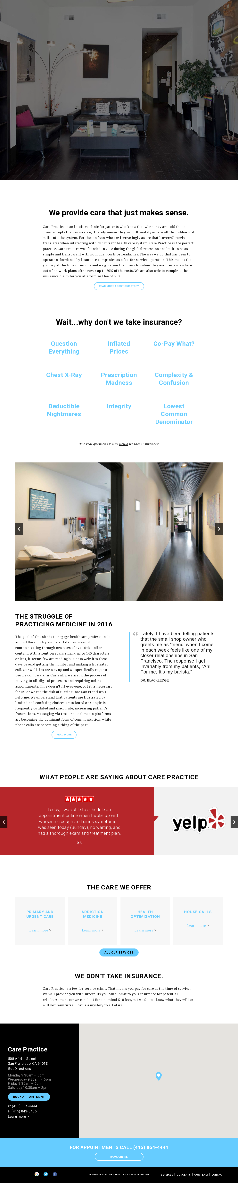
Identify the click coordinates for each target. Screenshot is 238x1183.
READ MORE (64, 734)
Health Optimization (145, 914)
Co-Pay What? (174, 343)
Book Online (119, 1156)
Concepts (184, 1174)
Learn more (38, 930)
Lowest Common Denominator (174, 413)
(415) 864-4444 (24, 1106)
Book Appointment (29, 1097)
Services (167, 1174)
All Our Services (119, 952)
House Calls (198, 912)
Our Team (201, 1174)
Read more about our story (119, 286)
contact (217, 1174)
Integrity (119, 406)
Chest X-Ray (64, 375)
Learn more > (18, 1117)
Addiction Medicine (93, 914)
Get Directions (19, 1069)
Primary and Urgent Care (40, 914)
